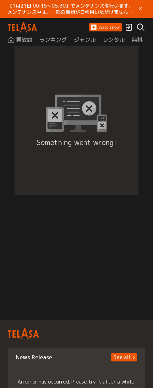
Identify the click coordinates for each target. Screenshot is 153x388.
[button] (105, 27)
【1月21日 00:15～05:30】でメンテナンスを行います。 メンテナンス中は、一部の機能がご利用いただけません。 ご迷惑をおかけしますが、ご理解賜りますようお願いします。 (70, 9)
